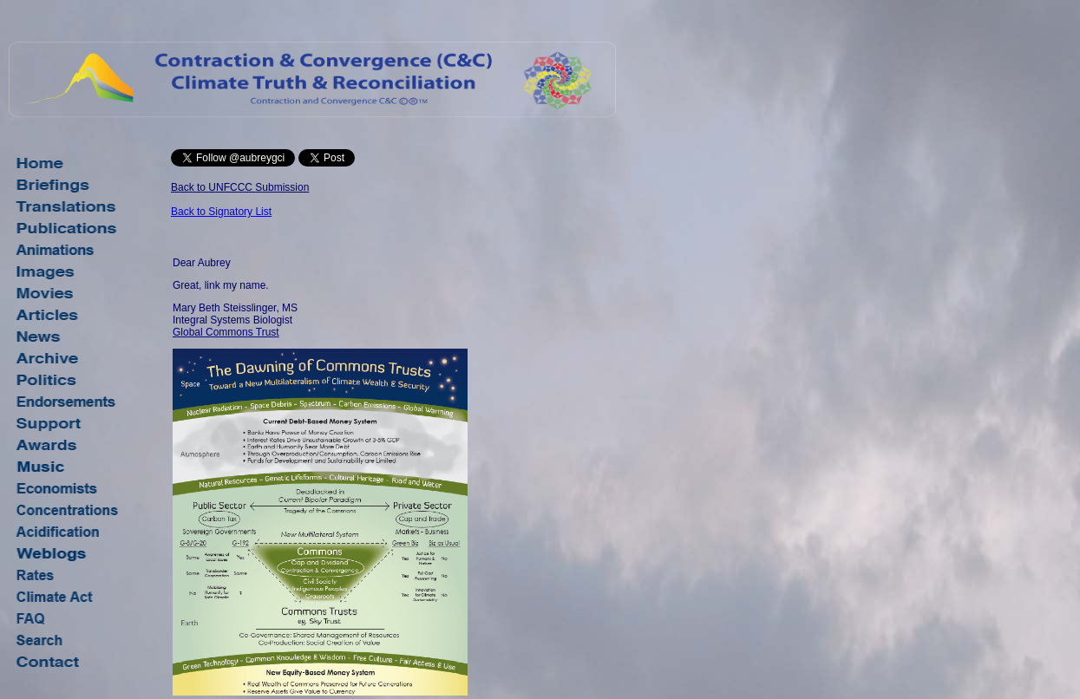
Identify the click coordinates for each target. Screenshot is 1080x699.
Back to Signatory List (221, 212)
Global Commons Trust (226, 332)
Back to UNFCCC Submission (240, 187)
